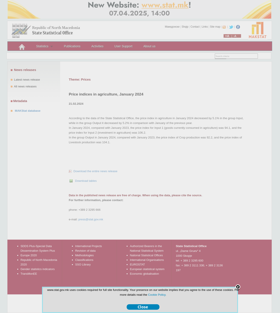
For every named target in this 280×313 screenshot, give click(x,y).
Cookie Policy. (157, 294)
